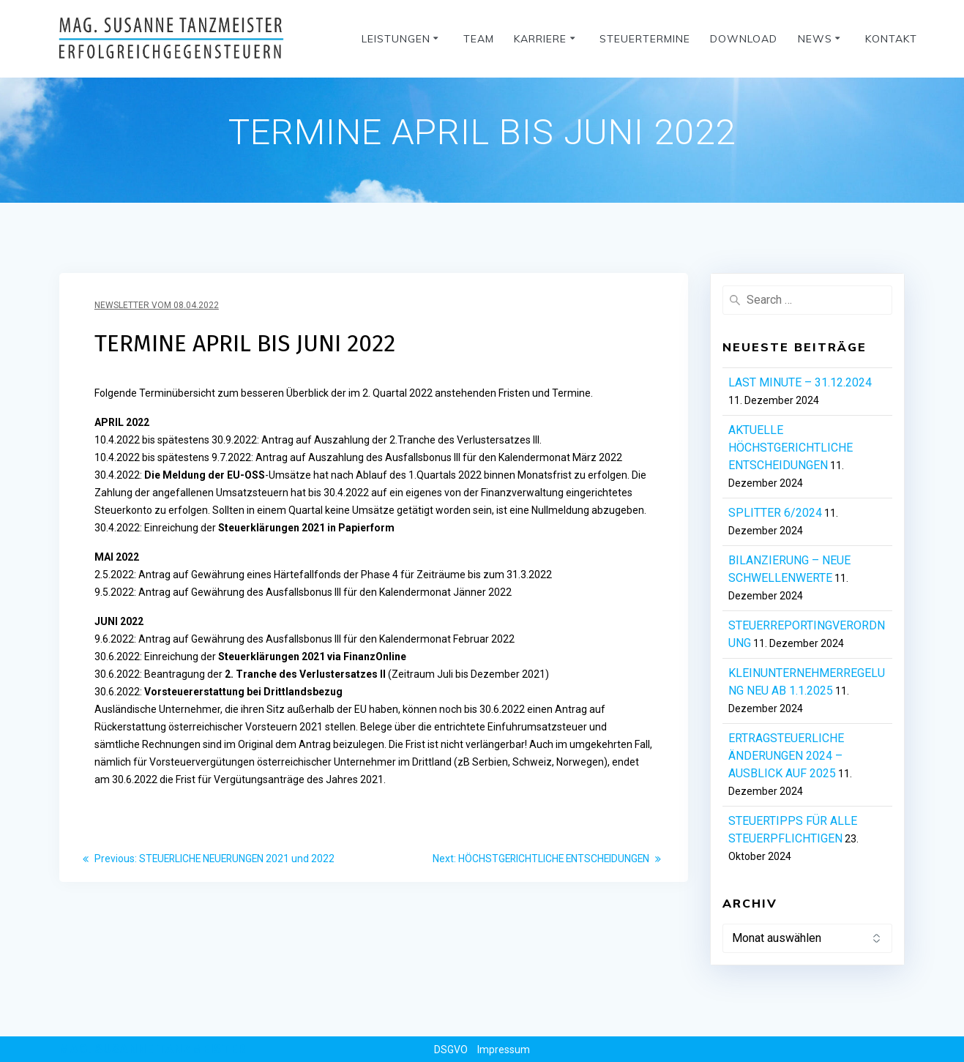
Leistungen (396, 38)
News (815, 38)
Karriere (540, 38)
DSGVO (451, 1049)
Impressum (503, 1049)
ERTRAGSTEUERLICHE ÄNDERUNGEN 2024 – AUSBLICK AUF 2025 (786, 755)
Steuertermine (644, 38)
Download (743, 38)
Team (478, 38)
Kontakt (891, 38)
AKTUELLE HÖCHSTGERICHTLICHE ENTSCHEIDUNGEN (790, 447)
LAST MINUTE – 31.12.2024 (800, 382)
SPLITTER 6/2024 (775, 513)
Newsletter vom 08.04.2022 (156, 305)
